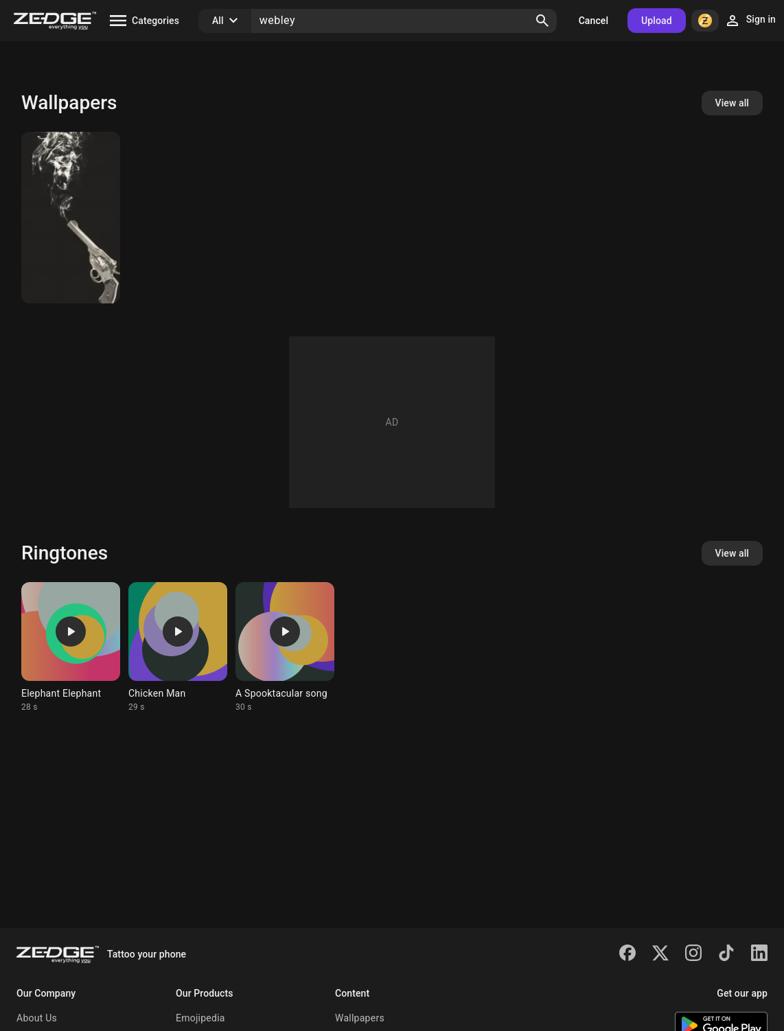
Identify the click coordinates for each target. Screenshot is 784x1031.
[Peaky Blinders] (70, 217)
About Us (36, 1017)
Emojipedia (200, 1017)
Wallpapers (359, 1017)
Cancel (593, 20)
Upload (656, 20)
